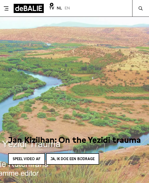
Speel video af (26, 159)
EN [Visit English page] (67, 8)
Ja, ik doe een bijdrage (73, 159)
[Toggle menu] (6, 8)
